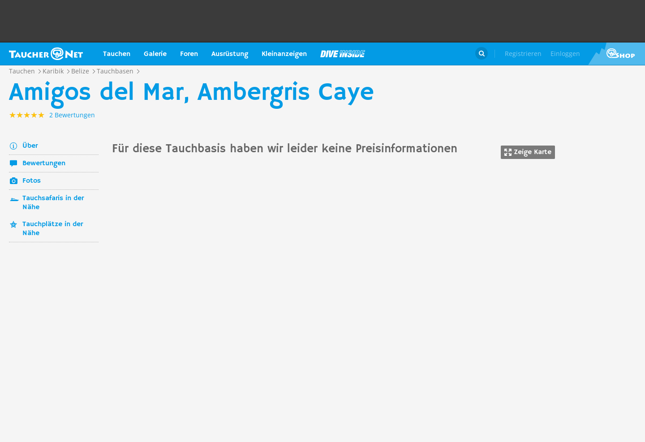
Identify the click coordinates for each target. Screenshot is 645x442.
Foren (189, 54)
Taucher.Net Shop (616, 54)
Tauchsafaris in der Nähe (53, 203)
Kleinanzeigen (284, 54)
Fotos (31, 180)
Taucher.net (46, 53)
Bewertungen (43, 163)
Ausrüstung (229, 54)
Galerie (155, 54)
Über (30, 146)
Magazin (343, 54)
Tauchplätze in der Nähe (52, 229)
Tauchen (116, 54)
